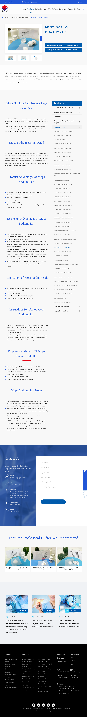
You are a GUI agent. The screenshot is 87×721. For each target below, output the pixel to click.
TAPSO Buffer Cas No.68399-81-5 (63, 205)
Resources (62, 9)
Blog (78, 9)
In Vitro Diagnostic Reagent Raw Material (28, 679)
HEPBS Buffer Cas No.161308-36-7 (63, 218)
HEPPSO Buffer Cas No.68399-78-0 (63, 277)
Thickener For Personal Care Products (28, 674)
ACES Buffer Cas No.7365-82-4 (62, 209)
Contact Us (71, 9)
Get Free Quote (73, 50)
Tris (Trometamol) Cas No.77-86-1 (63, 135)
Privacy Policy (47, 714)
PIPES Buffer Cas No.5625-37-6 (62, 169)
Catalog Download (53, 50)
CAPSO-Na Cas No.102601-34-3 (62, 260)
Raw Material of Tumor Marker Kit (44, 679)
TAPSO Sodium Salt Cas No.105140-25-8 (65, 239)
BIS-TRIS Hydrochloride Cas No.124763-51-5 (66, 264)
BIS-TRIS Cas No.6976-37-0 (61, 268)
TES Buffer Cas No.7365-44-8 (62, 226)
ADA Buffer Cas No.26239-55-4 (62, 214)
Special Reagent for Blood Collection (28, 664)
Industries (38, 9)
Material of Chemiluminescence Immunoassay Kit (28, 691)
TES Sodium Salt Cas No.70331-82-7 (63, 222)
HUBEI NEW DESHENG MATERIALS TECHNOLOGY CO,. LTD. (41, 712)
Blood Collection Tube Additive (64, 108)
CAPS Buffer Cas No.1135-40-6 (62, 144)
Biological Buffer (24, 17)
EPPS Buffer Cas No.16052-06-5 (62, 156)
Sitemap (38, 714)
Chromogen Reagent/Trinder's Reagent (64, 122)
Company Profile (62, 665)
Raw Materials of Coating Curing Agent (44, 689)
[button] (41, 38)
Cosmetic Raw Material (61, 307)
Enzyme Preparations (61, 311)
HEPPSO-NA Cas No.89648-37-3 (63, 243)
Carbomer (57, 117)
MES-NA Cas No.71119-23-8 (61, 298)
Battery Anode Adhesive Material (43, 694)
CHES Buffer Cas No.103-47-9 (62, 188)
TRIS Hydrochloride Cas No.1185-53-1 (64, 131)
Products (30, 9)
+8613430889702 (8, 2)
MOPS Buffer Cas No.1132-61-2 (62, 148)
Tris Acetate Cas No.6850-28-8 (62, 201)
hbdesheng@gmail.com (31, 2)
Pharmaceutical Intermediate (42, 684)
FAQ (72, 661)
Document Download (74, 664)
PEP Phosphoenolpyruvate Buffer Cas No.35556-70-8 (67, 175)
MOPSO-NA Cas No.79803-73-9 (62, 302)
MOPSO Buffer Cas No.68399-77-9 (63, 160)
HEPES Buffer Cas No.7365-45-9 (63, 165)
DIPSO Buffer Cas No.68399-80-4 (63, 184)
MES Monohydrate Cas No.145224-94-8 (64, 289)
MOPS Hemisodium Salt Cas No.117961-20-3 (66, 281)
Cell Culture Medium (28, 682)
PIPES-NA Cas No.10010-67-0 (62, 235)
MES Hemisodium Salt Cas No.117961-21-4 (65, 285)
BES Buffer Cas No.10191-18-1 (62, 180)
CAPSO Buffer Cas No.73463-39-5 (63, 192)
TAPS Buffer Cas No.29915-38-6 (62, 152)
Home (24, 9)
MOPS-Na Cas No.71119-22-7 (39, 17)
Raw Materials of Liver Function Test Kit (44, 664)
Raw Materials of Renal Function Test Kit (45, 669)
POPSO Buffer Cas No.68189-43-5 (63, 197)
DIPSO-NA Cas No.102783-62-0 (62, 251)
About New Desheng (51, 9)
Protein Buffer (26, 685)
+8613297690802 (64, 675)
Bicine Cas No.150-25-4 (60, 139)
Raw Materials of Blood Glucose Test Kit (45, 674)
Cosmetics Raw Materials (26, 669)
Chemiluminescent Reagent (63, 112)
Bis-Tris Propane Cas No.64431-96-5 (63, 294)
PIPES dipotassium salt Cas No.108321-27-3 (65, 230)
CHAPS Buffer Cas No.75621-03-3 (63, 272)
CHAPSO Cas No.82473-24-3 (62, 256)
